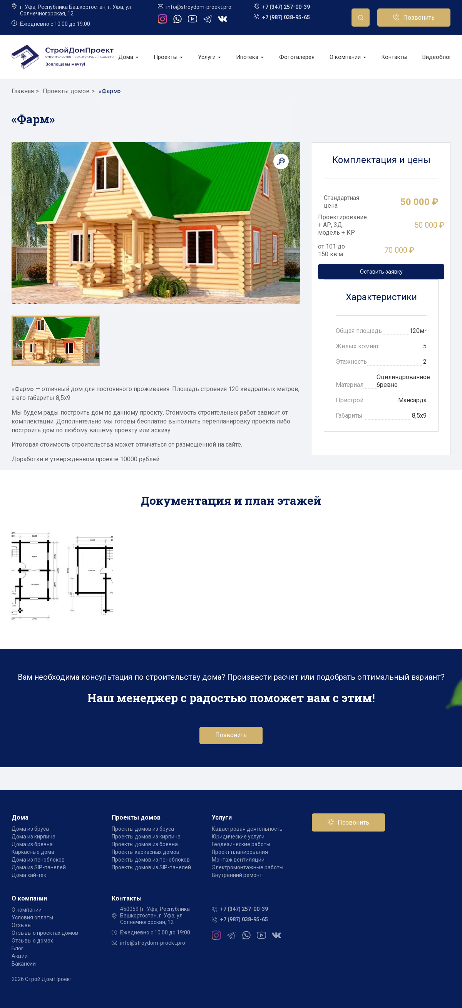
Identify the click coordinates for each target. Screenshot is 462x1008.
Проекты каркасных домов (145, 852)
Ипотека (250, 57)
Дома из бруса (30, 829)
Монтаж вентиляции (238, 860)
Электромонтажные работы (247, 867)
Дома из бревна (32, 844)
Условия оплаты (32, 917)
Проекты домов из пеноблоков (151, 860)
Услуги (209, 57)
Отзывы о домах (32, 940)
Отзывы (22, 925)
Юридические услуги (238, 836)
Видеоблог (437, 57)
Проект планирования (240, 852)
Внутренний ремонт (237, 875)
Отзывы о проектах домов (45, 933)
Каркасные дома (33, 852)
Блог (17, 948)
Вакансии (24, 964)
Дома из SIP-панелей (39, 867)
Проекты (168, 57)
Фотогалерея (297, 57)
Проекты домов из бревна (145, 844)
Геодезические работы (241, 844)
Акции (20, 956)
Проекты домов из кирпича (146, 836)
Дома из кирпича (33, 836)
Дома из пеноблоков (38, 860)
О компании (348, 57)
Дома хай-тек (29, 875)
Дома (128, 57)
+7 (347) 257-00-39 (286, 7)
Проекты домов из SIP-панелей (151, 867)
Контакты (394, 57)
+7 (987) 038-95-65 (286, 17)
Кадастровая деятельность (247, 829)
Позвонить (419, 17)
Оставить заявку (381, 272)
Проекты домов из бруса (143, 829)
